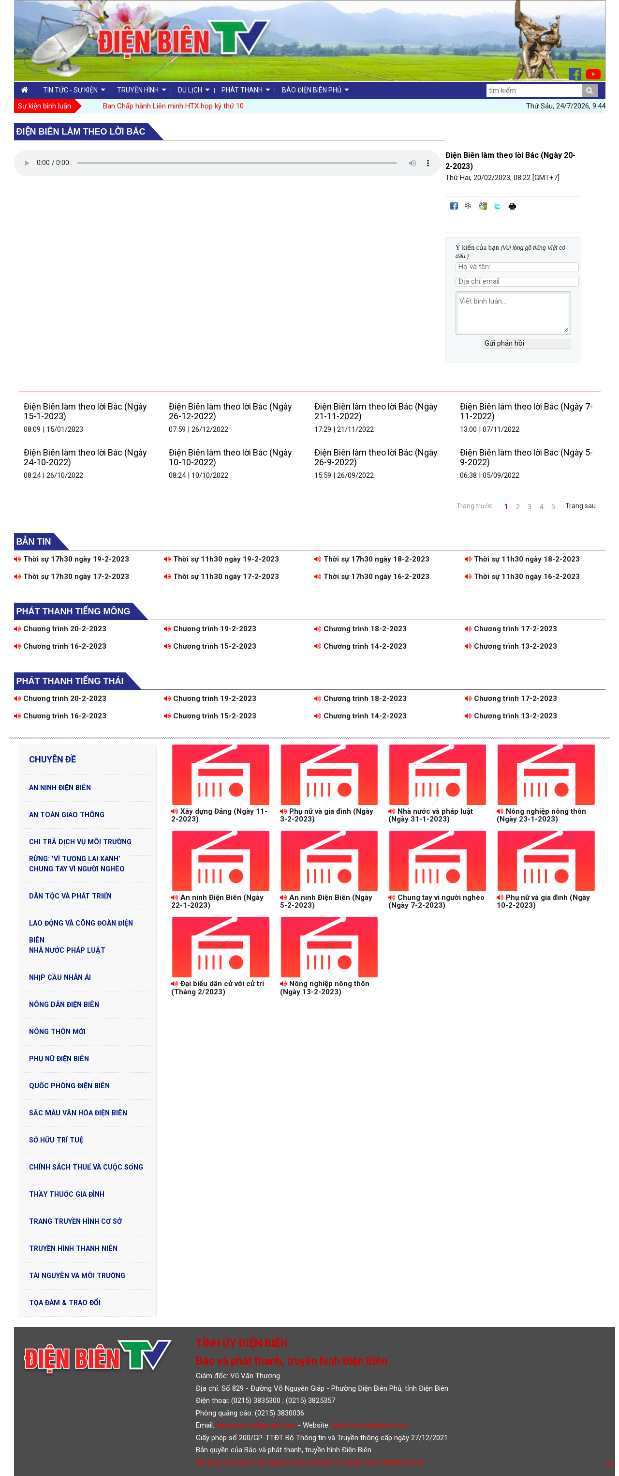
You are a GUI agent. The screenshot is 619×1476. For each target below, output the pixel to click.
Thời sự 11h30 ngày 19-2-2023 (221, 559)
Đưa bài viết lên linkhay (468, 206)
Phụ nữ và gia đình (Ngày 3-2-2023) (326, 815)
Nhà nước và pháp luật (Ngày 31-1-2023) (430, 815)
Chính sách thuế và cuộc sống (86, 1167)
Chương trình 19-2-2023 (210, 628)
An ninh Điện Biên (60, 787)
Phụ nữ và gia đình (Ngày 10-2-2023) (543, 901)
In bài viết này (512, 206)
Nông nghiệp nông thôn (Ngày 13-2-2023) (324, 987)
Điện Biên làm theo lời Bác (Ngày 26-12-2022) (230, 411)
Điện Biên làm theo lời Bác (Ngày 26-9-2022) (376, 457)
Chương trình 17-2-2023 (511, 628)
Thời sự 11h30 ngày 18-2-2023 (522, 559)
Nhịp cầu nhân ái (60, 977)
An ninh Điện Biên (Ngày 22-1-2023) (217, 901)
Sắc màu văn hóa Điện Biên (78, 1113)
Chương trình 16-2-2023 (60, 646)
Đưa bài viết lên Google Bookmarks (483, 206)
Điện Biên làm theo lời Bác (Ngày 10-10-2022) (230, 457)
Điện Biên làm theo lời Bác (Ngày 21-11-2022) (376, 411)
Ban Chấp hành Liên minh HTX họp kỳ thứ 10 (173, 106)
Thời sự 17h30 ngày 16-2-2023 (371, 576)
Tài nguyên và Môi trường (77, 1275)
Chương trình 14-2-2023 (360, 646)
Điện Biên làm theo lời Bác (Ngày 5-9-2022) (526, 457)
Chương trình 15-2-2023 (210, 646)
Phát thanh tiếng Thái (70, 681)
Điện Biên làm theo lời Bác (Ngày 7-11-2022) (526, 411)
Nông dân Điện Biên (64, 1004)
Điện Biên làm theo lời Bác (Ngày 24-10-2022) (85, 457)
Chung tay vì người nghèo (77, 869)
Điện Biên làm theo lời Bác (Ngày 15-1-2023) (85, 411)
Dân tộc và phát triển (70, 896)
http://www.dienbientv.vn (370, 1425)
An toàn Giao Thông (66, 815)
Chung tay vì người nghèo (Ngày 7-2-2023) (436, 901)
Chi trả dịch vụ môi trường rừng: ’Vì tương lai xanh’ (80, 844)
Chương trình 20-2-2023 (60, 628)
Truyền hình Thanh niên (73, 1248)
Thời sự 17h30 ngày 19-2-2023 (71, 559)
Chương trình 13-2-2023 (511, 646)
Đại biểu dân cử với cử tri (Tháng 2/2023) (217, 987)
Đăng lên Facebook (454, 206)
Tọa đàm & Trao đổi (65, 1303)
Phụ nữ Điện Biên (59, 1059)
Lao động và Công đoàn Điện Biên (81, 925)
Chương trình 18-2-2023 (360, 628)
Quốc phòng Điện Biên (69, 1086)
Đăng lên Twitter (497, 206)
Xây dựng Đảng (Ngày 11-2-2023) (219, 815)
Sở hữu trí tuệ (56, 1140)
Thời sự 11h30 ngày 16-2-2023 (522, 576)
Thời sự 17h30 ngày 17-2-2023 (71, 576)
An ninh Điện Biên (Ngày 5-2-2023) (326, 901)
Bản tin (33, 542)
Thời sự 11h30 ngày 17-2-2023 (221, 576)
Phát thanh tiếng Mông (73, 611)
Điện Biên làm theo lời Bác (81, 132)
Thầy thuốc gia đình (66, 1194)
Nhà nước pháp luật (67, 950)
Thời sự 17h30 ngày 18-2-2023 (371, 559)
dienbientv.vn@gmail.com (256, 1425)
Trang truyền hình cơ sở (75, 1221)
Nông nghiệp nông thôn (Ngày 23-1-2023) (541, 815)
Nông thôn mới (57, 1031)
